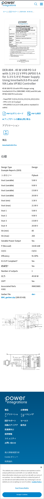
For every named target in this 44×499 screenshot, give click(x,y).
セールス (24, 420)
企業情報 (24, 410)
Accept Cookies (22, 495)
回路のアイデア (11, 425)
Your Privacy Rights (22, 488)
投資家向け (9, 429)
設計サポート (14, 12)
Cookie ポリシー (11, 457)
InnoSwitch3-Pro (9, 145)
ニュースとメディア (27, 415)
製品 (6, 410)
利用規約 (8, 461)
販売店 (23, 425)
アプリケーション (11, 415)
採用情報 (8, 434)
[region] (22, 481)
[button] (22, 320)
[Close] (41, 467)
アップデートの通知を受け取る (16, 119)
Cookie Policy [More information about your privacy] (37, 482)
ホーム (5, 12)
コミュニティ (10, 438)
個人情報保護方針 (12, 452)
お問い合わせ (10, 443)
